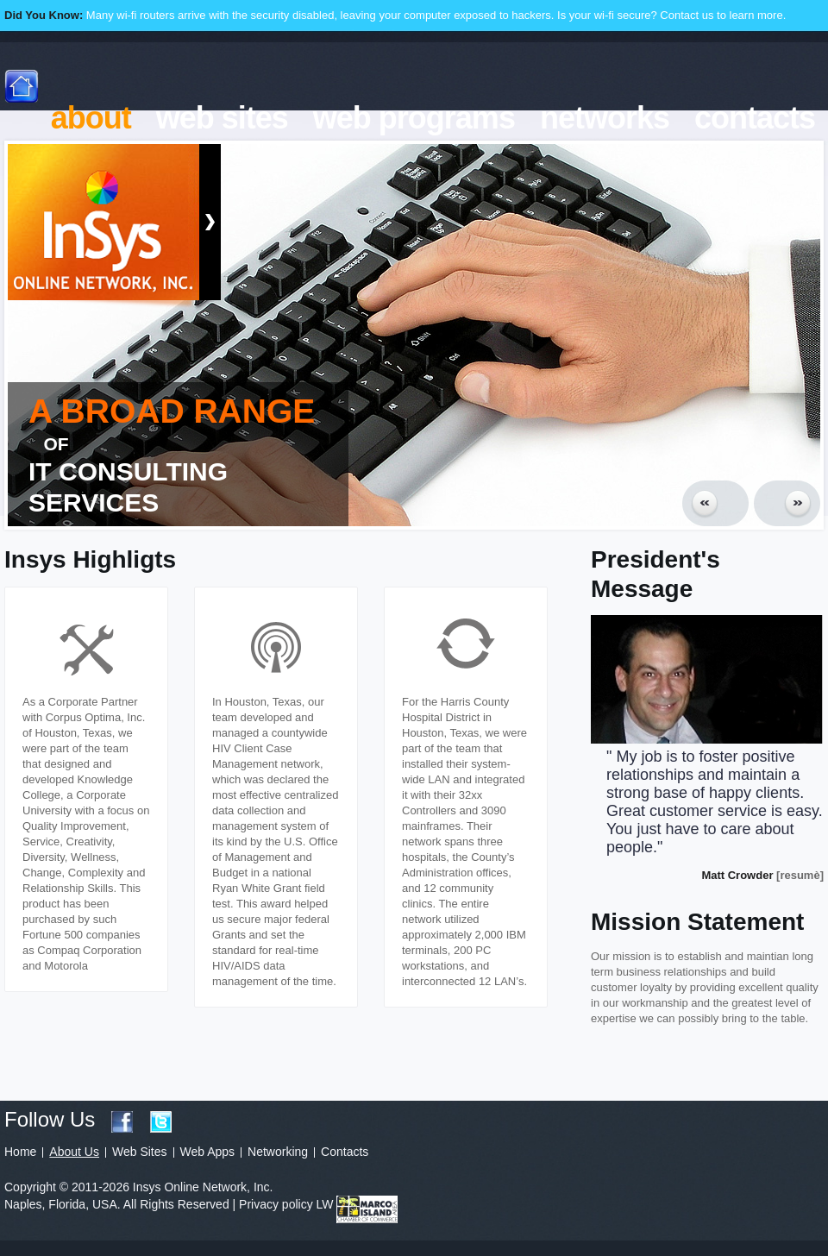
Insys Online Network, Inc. (103, 226)
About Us (74, 1152)
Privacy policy (276, 1204)
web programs (414, 117)
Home (20, 1152)
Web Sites (139, 1152)
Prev (715, 503)
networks (604, 117)
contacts (754, 117)
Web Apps (207, 1152)
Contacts (344, 1152)
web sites (222, 117)
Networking (278, 1152)
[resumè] (800, 875)
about (91, 117)
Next (787, 503)
